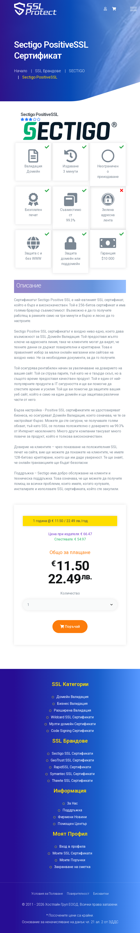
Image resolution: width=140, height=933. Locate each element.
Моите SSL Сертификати (72, 853)
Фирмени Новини (72, 817)
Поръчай (70, 626)
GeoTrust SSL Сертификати (72, 760)
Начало (20, 70)
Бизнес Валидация (72, 704)
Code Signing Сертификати (72, 731)
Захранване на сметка (72, 867)
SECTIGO (77, 70)
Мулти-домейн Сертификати (72, 724)
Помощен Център (72, 824)
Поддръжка (72, 810)
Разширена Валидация (72, 710)
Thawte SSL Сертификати (72, 781)
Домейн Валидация (72, 697)
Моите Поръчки (72, 860)
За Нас (72, 803)
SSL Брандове (48, 70)
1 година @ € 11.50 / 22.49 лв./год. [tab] (60, 521)
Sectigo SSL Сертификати (72, 753)
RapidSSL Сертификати (72, 767)
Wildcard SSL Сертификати (72, 717)
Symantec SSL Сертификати (72, 774)
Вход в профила (72, 846)
